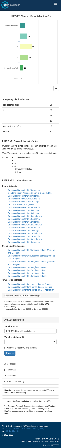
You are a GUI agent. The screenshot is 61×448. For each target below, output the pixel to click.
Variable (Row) (11, 326)
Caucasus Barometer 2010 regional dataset (27, 276)
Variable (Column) (12, 337)
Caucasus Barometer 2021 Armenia (24, 199)
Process (10, 353)
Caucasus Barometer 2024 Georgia (23, 196)
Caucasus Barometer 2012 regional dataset (27, 270)
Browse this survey (14, 381)
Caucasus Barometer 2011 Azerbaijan (25, 233)
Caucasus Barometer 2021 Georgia (23, 201)
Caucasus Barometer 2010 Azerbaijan (25, 239)
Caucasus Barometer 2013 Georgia (23, 213)
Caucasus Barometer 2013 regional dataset (27, 267)
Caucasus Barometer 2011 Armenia (24, 236)
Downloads (10, 375)
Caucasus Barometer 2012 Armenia (24, 227)
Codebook (10, 364)
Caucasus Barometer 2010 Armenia (24, 242)
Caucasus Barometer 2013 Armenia (24, 219)
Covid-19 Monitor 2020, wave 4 (22, 204)
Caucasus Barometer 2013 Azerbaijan (25, 216)
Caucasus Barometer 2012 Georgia (23, 222)
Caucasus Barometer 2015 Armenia (24, 207)
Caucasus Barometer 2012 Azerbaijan (25, 225)
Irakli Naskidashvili (11, 431)
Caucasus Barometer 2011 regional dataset (27, 273)
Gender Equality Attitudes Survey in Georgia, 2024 (30, 193)
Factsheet (10, 370)
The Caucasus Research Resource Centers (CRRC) (24, 429)
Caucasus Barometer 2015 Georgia (23, 210)
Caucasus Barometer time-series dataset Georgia (30, 287)
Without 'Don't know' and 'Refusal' (20, 348)
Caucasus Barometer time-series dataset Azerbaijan (31, 290)
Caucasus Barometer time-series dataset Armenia (30, 284)
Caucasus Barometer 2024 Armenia (24, 190)
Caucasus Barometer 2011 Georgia (23, 230)
